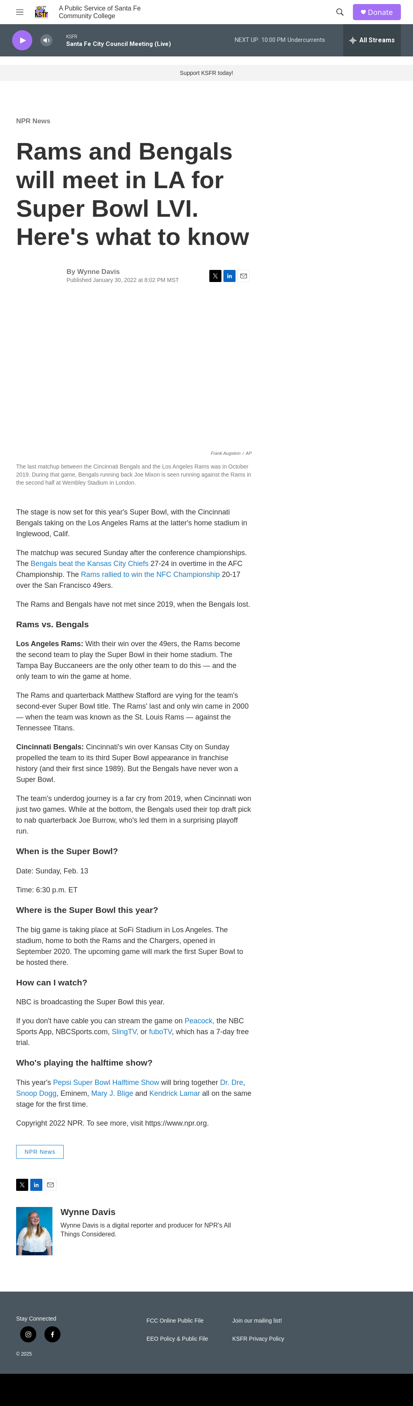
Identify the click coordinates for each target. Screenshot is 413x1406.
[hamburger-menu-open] (19, 12)
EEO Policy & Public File (177, 1339)
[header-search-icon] (340, 12)
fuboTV (160, 1032)
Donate (380, 12)
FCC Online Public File (175, 1321)
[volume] (46, 40)
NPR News (33, 121)
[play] (22, 40)
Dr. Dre (231, 1082)
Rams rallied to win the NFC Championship (150, 574)
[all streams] (372, 40)
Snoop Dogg (36, 1093)
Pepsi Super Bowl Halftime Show (106, 1082)
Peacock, (200, 1021)
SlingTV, (125, 1032)
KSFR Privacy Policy (258, 1339)
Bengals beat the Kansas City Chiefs (89, 564)
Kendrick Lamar (174, 1093)
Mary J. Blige (112, 1093)
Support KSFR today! (206, 73)
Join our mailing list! (257, 1321)
